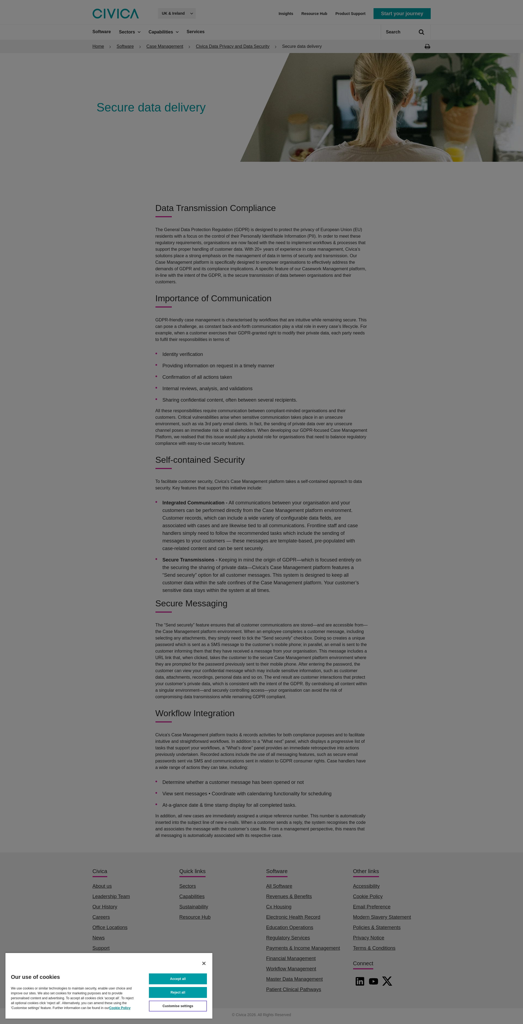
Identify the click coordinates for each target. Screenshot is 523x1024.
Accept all (178, 979)
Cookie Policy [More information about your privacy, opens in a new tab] (120, 1008)
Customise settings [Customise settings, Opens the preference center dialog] (178, 1006)
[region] (108, 985)
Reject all (178, 992)
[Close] (204, 963)
